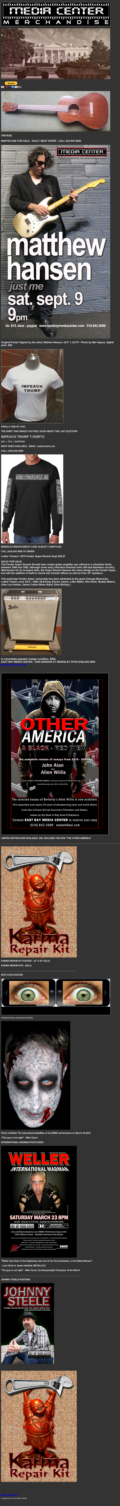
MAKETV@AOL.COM (13, 664)
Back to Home (9, 1495)
